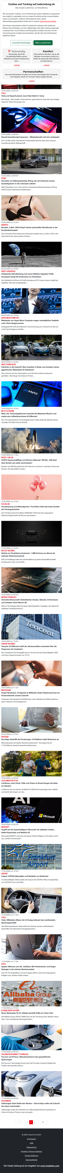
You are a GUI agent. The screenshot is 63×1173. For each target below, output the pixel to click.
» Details (17, 65)
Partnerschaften (33, 71)
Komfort (48, 51)
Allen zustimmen (43, 43)
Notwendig (18, 51)
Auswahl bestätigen (21, 43)
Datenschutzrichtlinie (48, 21)
